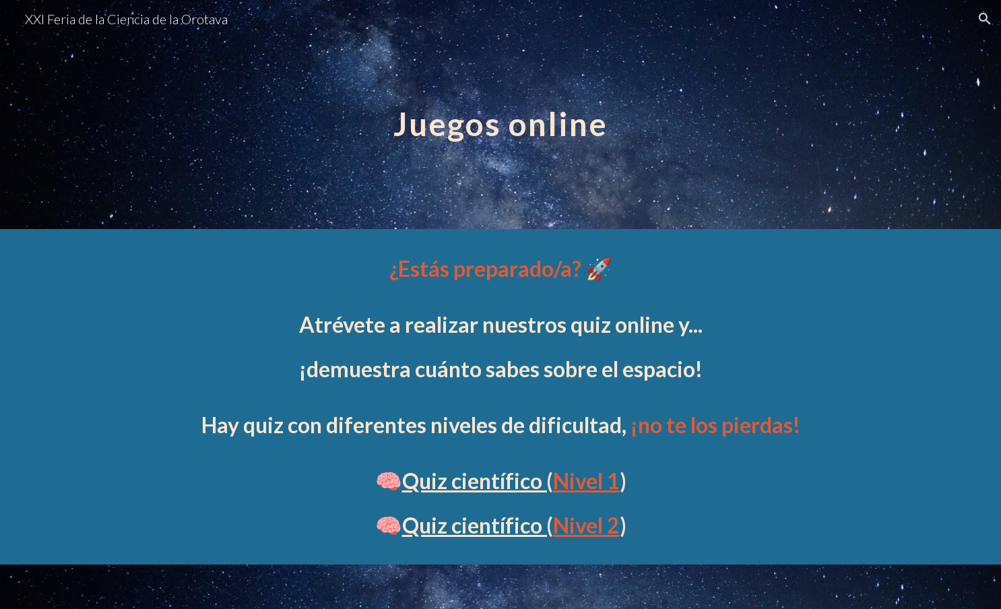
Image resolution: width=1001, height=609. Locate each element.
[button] (985, 19)
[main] (500, 114)
